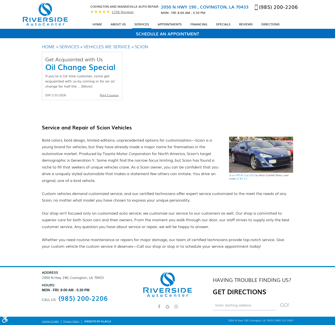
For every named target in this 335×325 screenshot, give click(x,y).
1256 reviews (123, 12)
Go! (284, 304)
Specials (223, 24)
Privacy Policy (71, 321)
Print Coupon (109, 95)
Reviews (246, 24)
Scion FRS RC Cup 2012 (242, 175)
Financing (198, 24)
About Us (118, 24)
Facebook (159, 308)
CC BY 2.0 (241, 178)
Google (167, 308)
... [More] (84, 86)
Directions (270, 24)
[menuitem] (97, 24)
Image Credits (50, 321)
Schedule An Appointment (167, 33)
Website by (97, 321)
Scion (141, 46)
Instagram (176, 308)
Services (141, 24)
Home (97, 24)
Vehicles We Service (107, 46)
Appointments (170, 24)
